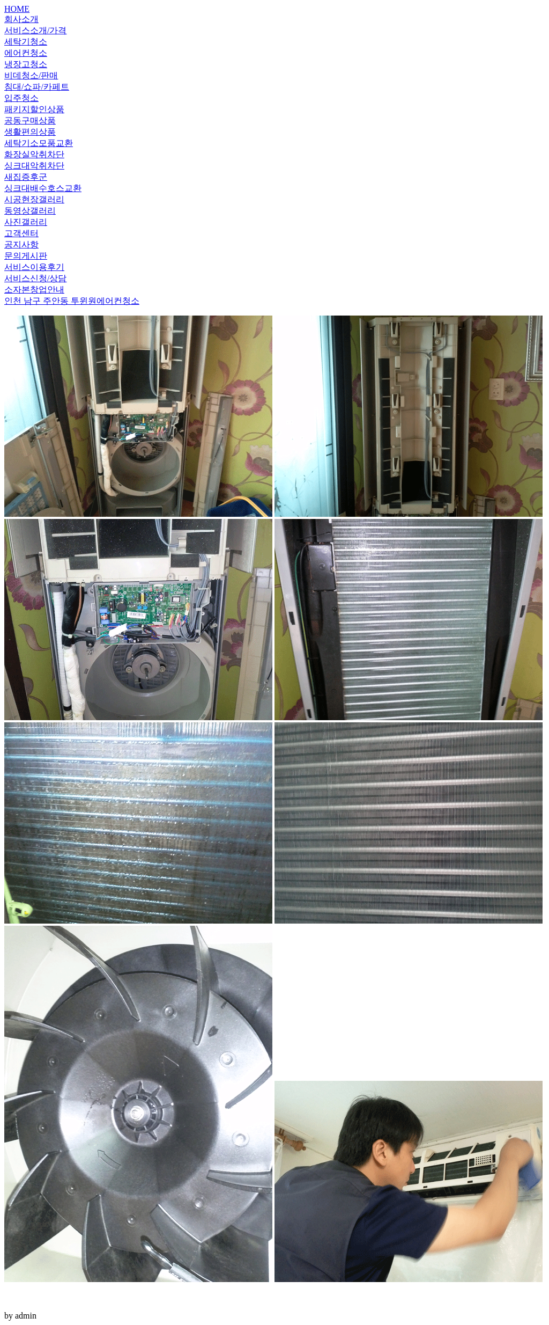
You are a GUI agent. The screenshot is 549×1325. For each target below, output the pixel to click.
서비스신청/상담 (35, 278)
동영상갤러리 (30, 210)
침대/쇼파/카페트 (36, 86)
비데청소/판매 (31, 75)
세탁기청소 (25, 41)
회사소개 (21, 19)
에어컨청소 (25, 52)
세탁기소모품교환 (38, 143)
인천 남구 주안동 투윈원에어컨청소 (71, 300)
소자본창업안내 (34, 289)
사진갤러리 (25, 221)
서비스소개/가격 (35, 30)
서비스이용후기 (34, 267)
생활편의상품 (30, 131)
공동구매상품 (30, 120)
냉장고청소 (25, 64)
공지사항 (21, 244)
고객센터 (21, 233)
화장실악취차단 (34, 154)
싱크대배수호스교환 (42, 188)
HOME (16, 8)
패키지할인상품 (34, 109)
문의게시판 (25, 255)
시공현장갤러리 (34, 199)
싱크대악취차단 (34, 165)
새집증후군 (25, 176)
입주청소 (21, 98)
